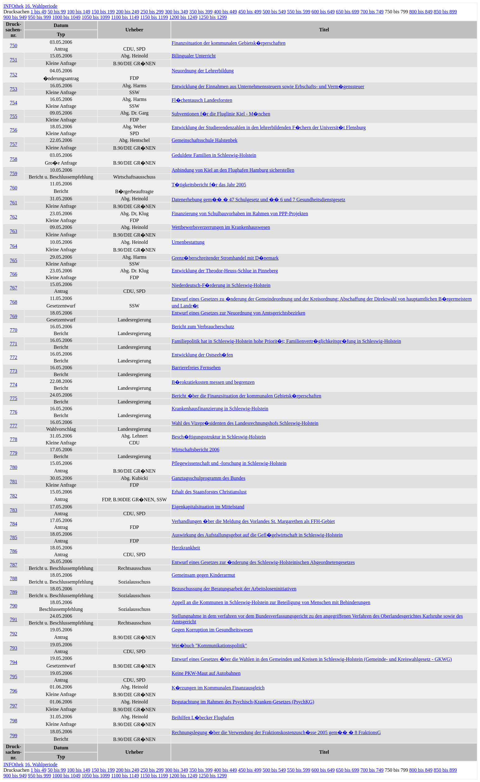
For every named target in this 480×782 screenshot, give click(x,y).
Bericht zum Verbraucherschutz (202, 326)
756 (13, 130)
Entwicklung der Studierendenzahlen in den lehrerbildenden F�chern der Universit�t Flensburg (268, 127)
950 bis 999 (39, 17)
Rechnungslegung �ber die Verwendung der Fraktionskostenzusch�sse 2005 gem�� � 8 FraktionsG (276, 732)
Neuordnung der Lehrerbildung (202, 70)
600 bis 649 (323, 11)
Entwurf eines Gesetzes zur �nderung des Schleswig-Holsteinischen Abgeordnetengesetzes (263, 562)
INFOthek (13, 6)
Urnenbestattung (187, 242)
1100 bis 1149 (125, 17)
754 (13, 102)
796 (13, 690)
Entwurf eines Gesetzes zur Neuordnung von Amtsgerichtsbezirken (238, 313)
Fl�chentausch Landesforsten (201, 100)
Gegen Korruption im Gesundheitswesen (212, 629)
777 (13, 425)
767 (13, 287)
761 (13, 202)
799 (13, 735)
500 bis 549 (274, 11)
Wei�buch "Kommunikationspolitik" (209, 645)
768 (13, 302)
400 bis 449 (225, 11)
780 (13, 467)
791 (13, 619)
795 (13, 676)
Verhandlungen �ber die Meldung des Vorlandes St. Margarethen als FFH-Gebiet (253, 521)
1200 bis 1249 (183, 17)
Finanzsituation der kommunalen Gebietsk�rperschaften (228, 43)
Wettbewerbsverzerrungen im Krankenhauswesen (220, 227)
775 (13, 398)
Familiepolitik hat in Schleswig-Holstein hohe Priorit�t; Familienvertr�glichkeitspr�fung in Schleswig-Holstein (286, 341)
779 (13, 453)
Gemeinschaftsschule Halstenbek (204, 140)
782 (13, 495)
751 (13, 59)
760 (13, 187)
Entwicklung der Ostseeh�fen (202, 354)
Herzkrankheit (185, 547)
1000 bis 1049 (66, 17)
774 (13, 384)
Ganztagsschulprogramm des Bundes (208, 478)
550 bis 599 (298, 11)
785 (13, 537)
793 (13, 648)
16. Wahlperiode (41, 6)
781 (13, 481)
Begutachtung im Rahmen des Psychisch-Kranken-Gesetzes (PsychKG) (242, 701)
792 (13, 633)
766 (13, 274)
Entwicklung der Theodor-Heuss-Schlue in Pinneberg (224, 270)
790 (13, 605)
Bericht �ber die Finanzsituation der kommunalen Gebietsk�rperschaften (246, 395)
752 (13, 74)
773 (13, 371)
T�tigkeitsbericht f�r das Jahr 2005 (208, 184)
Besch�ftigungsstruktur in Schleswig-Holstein (218, 436)
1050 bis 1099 (96, 17)
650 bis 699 (347, 11)
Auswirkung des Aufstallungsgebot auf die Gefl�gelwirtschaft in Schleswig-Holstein (257, 535)
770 (13, 330)
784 (13, 523)
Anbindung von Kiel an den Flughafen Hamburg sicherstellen (232, 170)
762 (13, 217)
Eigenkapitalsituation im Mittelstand (207, 506)
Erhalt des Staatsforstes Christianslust (208, 491)
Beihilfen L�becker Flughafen (202, 717)
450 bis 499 (250, 11)
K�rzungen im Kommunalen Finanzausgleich (217, 687)
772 (13, 357)
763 (13, 231)
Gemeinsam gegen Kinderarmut (203, 575)
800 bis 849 (420, 11)
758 (13, 159)
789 (13, 592)
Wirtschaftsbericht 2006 (195, 449)
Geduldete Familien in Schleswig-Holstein (213, 155)
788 (13, 578)
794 (13, 662)
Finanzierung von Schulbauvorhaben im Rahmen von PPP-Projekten (239, 213)
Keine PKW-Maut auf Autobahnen (205, 673)
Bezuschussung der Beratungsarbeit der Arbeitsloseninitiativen (233, 588)
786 (13, 551)
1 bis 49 (39, 11)
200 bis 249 (127, 11)
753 (13, 89)
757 (13, 144)
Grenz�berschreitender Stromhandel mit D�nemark (224, 258)
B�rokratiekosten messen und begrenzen (212, 382)
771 (13, 343)
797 (13, 705)
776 (13, 412)
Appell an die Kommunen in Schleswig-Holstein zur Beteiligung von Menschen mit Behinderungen (270, 602)
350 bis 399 (201, 11)
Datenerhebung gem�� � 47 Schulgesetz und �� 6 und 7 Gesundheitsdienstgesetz (258, 199)
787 (13, 564)
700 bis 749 (372, 11)
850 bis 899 (445, 11)
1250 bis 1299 (213, 17)
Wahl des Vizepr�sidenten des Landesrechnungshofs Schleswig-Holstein (244, 423)
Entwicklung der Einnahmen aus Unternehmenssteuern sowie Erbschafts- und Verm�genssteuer (267, 86)
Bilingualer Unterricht (193, 55)
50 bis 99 (57, 11)
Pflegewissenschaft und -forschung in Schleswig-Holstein (228, 463)
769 (13, 316)
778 (13, 439)
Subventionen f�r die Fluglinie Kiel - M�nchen (220, 113)
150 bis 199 (103, 11)
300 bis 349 (176, 11)
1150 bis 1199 (154, 17)
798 (13, 720)
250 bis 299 (152, 11)
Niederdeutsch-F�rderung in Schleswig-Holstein (220, 285)
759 (13, 173)
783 (13, 510)
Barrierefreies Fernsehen (196, 367)
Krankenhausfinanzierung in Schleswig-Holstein (219, 408)
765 (13, 260)
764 (13, 246)
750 (13, 45)
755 (13, 116)
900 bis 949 (15, 17)
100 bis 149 (78, 11)
